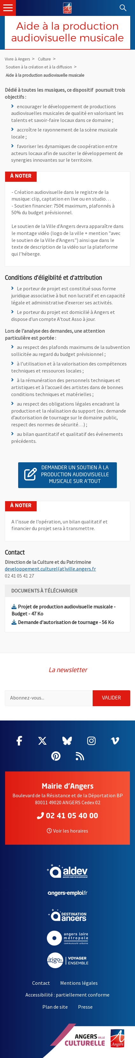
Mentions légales (79, 983)
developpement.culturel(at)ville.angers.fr (50, 568)
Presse (85, 1007)
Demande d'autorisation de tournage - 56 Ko (62, 622)
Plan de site (55, 1007)
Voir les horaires (67, 830)
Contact (41, 983)
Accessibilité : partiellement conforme (67, 994)
